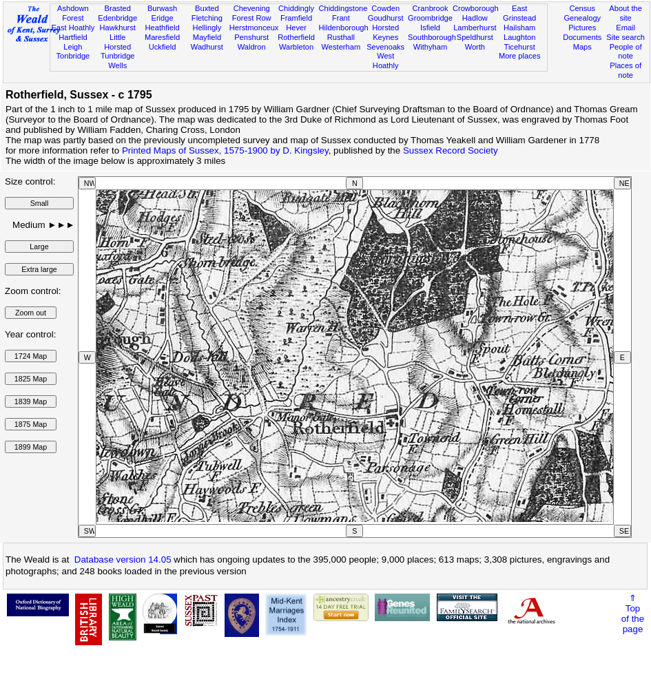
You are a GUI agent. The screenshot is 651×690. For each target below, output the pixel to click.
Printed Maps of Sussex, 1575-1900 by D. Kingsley (225, 150)
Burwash (162, 8)
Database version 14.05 (123, 559)
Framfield (296, 18)
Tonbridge (73, 56)
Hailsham (519, 27)
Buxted (207, 8)
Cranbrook (430, 8)
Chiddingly (296, 8)
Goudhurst (386, 18)
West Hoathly (386, 61)
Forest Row (251, 18)
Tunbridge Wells (118, 61)
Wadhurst (207, 47)
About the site (625, 13)
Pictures (582, 27)
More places (520, 56)
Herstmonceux (254, 27)
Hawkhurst (117, 27)
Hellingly (206, 27)
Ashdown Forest (73, 13)
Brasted (118, 8)
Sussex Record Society (450, 150)
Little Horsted (117, 42)
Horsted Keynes (385, 32)
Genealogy (582, 18)
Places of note (625, 70)
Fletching (207, 18)
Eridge (162, 18)
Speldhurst (475, 37)
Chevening (252, 8)
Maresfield (162, 37)
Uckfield (162, 47)
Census (582, 8)
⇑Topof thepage (632, 613)
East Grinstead (519, 13)
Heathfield (162, 27)
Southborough (432, 37)
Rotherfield (296, 37)
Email (625, 27)
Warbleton (296, 47)
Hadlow (475, 18)
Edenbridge (117, 18)
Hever (296, 27)
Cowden (385, 8)
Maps (582, 47)
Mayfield (207, 37)
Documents (582, 37)
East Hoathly (72, 27)
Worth (475, 47)
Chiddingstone (342, 8)
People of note (626, 52)
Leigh (72, 47)
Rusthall (341, 37)
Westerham (341, 47)
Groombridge (430, 18)
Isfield (430, 27)
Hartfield (73, 37)
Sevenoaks (385, 47)
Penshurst (251, 37)
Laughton (519, 37)
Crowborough (476, 8)
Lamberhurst (474, 27)
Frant (341, 18)
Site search (625, 37)
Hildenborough (343, 27)
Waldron (252, 47)
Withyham (430, 47)
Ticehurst (519, 47)
